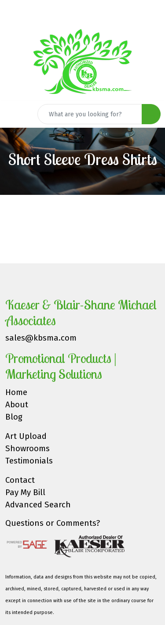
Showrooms (27, 448)
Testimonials (29, 461)
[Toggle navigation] (13, 114)
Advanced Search (38, 505)
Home (16, 392)
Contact (20, 480)
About (16, 404)
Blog (13, 417)
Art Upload (26, 436)
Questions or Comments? (52, 523)
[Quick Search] (89, 114)
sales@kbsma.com (41, 338)
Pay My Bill (25, 492)
